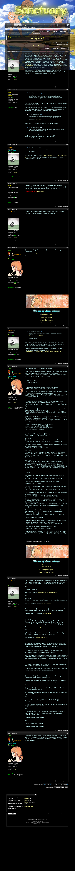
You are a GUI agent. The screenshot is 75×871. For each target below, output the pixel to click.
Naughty (41, 322)
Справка (19, 27)
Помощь (55, 31)
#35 (67, 209)
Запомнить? (36, 33)
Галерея (25, 25)
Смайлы (26, 798)
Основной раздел (18, 33)
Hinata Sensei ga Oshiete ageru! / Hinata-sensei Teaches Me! (43, 351)
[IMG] (25, 800)
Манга (39, 25)
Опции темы (48, 48)
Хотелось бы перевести (39, 46)
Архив (62, 813)
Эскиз (47, 322)
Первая (46, 42)
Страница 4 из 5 (39, 42)
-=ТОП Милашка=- (46, 316)
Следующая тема (42, 791)
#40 (67, 733)
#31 (67, 51)
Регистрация (63, 31)
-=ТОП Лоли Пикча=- (46, 317)
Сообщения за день (11, 27)
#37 (67, 327)
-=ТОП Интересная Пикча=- (46, 319)
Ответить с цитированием (61, 87)
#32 (67, 89)
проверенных (41, 191)
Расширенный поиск (63, 27)
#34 (67, 183)
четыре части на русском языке (48, 592)
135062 (15, 79)
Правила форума (28, 806)
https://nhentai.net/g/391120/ (33, 253)
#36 (67, 247)
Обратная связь (51, 813)
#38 (67, 366)
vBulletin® (38, 821)
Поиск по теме (56, 48)
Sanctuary (27, 33)
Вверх (66, 787)
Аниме (32, 25)
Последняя (64, 42)
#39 (67, 578)
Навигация (33, 27)
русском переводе (41, 637)
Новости (11, 25)
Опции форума (25, 27)
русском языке (46, 603)
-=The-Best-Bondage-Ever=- (46, 320)
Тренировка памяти (47, 314)
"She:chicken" (29, 65)
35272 (15, 283)
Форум (18, 25)
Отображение (63, 48)
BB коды (26, 797)
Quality (52, 322)
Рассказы (46, 25)
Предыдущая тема (32, 791)
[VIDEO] (26, 802)
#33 (67, 144)
